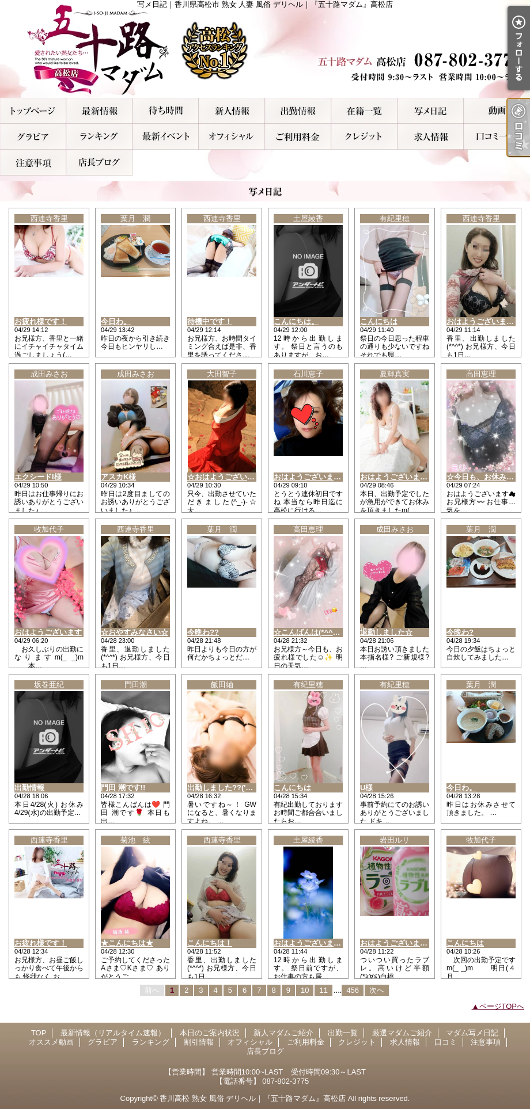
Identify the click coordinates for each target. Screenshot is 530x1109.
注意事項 (33, 163)
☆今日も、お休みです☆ (487, 476)
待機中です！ (209, 321)
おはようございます (48, 632)
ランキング (99, 137)
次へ (376, 990)
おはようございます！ (483, 321)
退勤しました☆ (386, 632)
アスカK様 (118, 476)
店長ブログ (99, 163)
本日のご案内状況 (165, 111)
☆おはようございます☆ (228, 476)
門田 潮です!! (123, 787)
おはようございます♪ (395, 476)
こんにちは (379, 321)
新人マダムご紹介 (232, 111)
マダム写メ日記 (431, 111)
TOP (33, 111)
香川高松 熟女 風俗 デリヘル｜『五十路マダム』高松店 (253, 1098)
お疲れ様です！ (40, 321)
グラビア (33, 137)
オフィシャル (232, 137)
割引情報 (165, 137)
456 (352, 990)
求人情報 (431, 137)
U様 (366, 787)
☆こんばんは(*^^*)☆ (310, 632)
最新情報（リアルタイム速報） (99, 111)
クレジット (364, 137)
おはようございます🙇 (312, 476)
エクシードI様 (38, 476)
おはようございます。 (311, 943)
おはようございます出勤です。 (412, 943)
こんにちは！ (209, 943)
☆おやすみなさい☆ (134, 632)
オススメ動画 (497, 111)
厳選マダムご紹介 (364, 111)
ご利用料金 (298, 137)
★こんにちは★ (127, 943)
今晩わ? (460, 632)
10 (305, 990)
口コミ (497, 137)
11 (323, 990)
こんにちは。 (296, 321)
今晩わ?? (203, 632)
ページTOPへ (502, 1006)
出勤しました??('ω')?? (226, 787)
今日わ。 (116, 321)
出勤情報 (29, 787)
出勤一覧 (298, 111)
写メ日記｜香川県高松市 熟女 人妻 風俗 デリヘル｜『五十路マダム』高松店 (265, 49)
